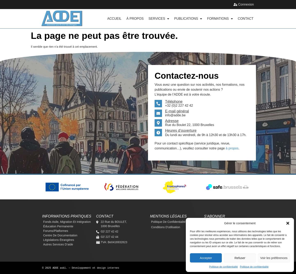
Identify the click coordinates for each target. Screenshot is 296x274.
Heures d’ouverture (181, 130)
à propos (232, 148)
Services (159, 18)
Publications (188, 18)
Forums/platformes (55, 230)
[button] (288, 223)
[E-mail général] (158, 113)
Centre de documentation (60, 235)
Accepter (206, 258)
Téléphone (174, 101)
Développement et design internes (95, 267)
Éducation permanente (58, 226)
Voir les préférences (274, 258)
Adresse (172, 121)
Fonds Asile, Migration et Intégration (67, 221)
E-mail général (177, 111)
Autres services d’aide (58, 244)
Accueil (114, 18)
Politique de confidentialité (223, 266)
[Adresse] (158, 123)
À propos (135, 18)
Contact (245, 18)
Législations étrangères (58, 240)
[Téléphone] (158, 103)
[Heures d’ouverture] (158, 132)
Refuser (240, 258)
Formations (220, 18)
